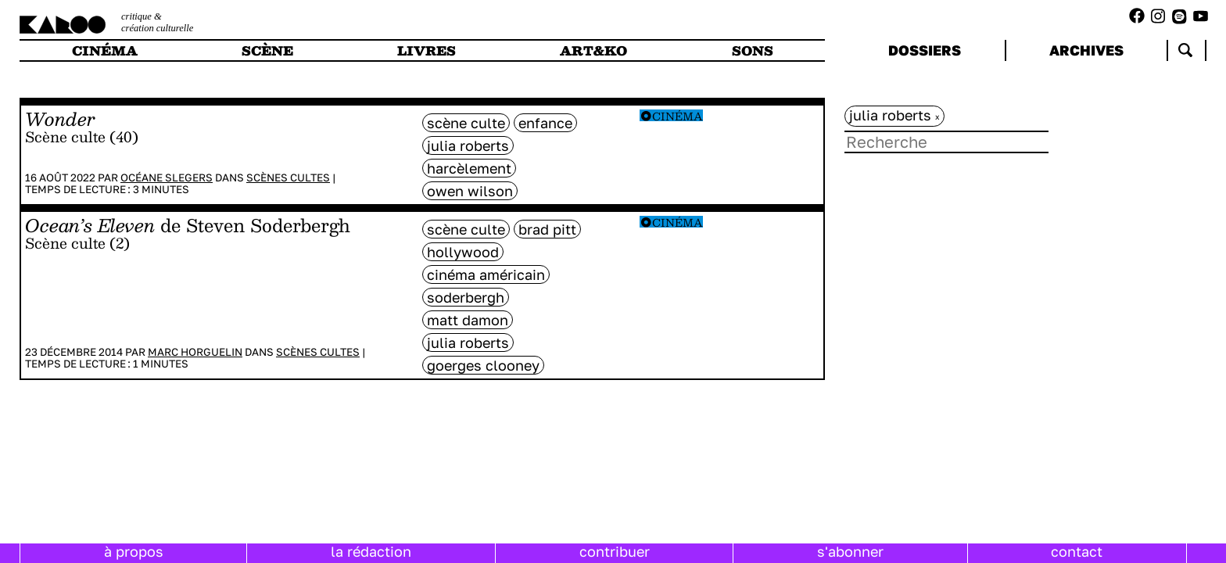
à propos (133, 551)
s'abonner (850, 551)
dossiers (924, 50)
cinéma (105, 50)
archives (1086, 50)
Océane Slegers (166, 177)
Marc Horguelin (195, 352)
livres (426, 50)
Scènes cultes (288, 177)
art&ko (593, 50)
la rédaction (371, 551)
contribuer (614, 551)
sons (752, 50)
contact (1076, 551)
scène (267, 50)
